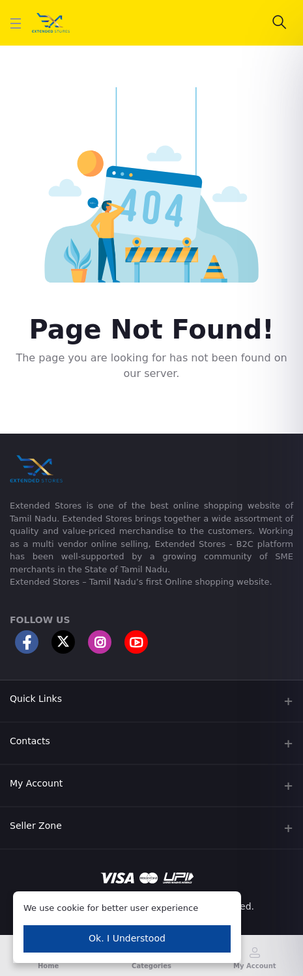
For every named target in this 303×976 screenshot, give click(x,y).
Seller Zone (36, 825)
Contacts (30, 741)
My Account (36, 783)
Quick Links (36, 698)
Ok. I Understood (127, 938)
